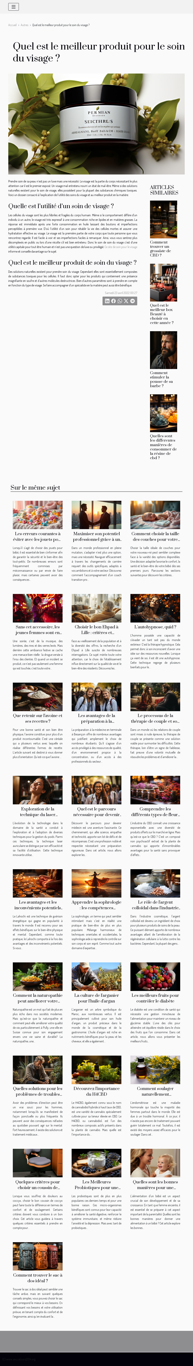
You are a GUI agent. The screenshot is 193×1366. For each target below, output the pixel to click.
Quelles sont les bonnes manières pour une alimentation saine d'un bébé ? (155, 1190)
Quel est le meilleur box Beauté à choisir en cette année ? (162, 314)
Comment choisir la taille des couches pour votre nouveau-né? (155, 539)
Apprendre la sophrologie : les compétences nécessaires (96, 908)
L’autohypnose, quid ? (155, 627)
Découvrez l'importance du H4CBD (97, 1091)
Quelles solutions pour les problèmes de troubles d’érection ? (37, 1094)
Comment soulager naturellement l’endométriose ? (155, 1094)
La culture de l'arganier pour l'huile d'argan (96, 998)
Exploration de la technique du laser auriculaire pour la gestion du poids (38, 817)
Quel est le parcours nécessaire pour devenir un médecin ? (96, 814)
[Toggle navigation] (13, 7)
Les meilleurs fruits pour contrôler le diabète (155, 998)
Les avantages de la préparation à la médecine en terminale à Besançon (96, 724)
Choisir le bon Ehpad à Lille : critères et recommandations (96, 632)
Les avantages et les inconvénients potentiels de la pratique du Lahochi (38, 908)
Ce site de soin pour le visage (121, 247)
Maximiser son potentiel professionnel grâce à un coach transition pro (96, 539)
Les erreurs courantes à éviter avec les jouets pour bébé (38, 539)
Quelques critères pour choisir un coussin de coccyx (37, 1187)
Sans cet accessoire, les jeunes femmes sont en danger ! (38, 632)
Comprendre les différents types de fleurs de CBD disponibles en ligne (155, 817)
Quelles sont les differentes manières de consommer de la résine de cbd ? (163, 447)
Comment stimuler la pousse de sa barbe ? (161, 379)
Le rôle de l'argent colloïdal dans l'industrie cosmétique (155, 908)
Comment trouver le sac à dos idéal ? (37, 1278)
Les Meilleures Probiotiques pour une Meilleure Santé (96, 1187)
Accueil (12, 25)
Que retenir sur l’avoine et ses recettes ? (37, 718)
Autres (24, 25)
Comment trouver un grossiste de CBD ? (160, 249)
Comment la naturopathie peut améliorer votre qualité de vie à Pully (38, 1001)
